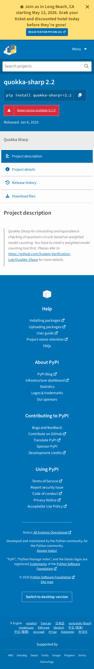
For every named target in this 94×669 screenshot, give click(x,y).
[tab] (47, 156)
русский (38, 632)
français (46, 623)
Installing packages (45, 320)
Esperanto (67, 632)
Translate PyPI (45, 440)
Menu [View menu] (80, 49)
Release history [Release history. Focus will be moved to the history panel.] (20, 182)
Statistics (47, 386)
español (31, 623)
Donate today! (47, 550)
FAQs (47, 346)
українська (26, 628)
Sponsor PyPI (47, 446)
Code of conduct (45, 493)
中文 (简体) (75, 628)
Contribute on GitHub (45, 434)
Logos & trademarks (47, 393)
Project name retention (45, 339)
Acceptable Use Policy (45, 506)
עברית (53, 632)
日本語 (59, 623)
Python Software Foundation (58, 566)
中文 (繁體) (21, 632)
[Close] (87, 6)
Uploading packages (45, 327)
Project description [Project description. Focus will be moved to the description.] (23, 156)
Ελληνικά (43, 628)
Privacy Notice (45, 500)
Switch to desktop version (47, 597)
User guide (45, 333)
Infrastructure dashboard (45, 380)
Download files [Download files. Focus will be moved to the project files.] (20, 196)
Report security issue (47, 487)
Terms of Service (45, 481)
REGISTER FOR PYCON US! (45, 32)
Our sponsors (47, 399)
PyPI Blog (45, 374)
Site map (47, 582)
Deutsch (59, 628)
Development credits (45, 453)
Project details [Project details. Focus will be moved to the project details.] (20, 169)
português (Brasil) (80, 623)
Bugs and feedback (47, 427)
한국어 (82, 632)
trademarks (38, 564)
